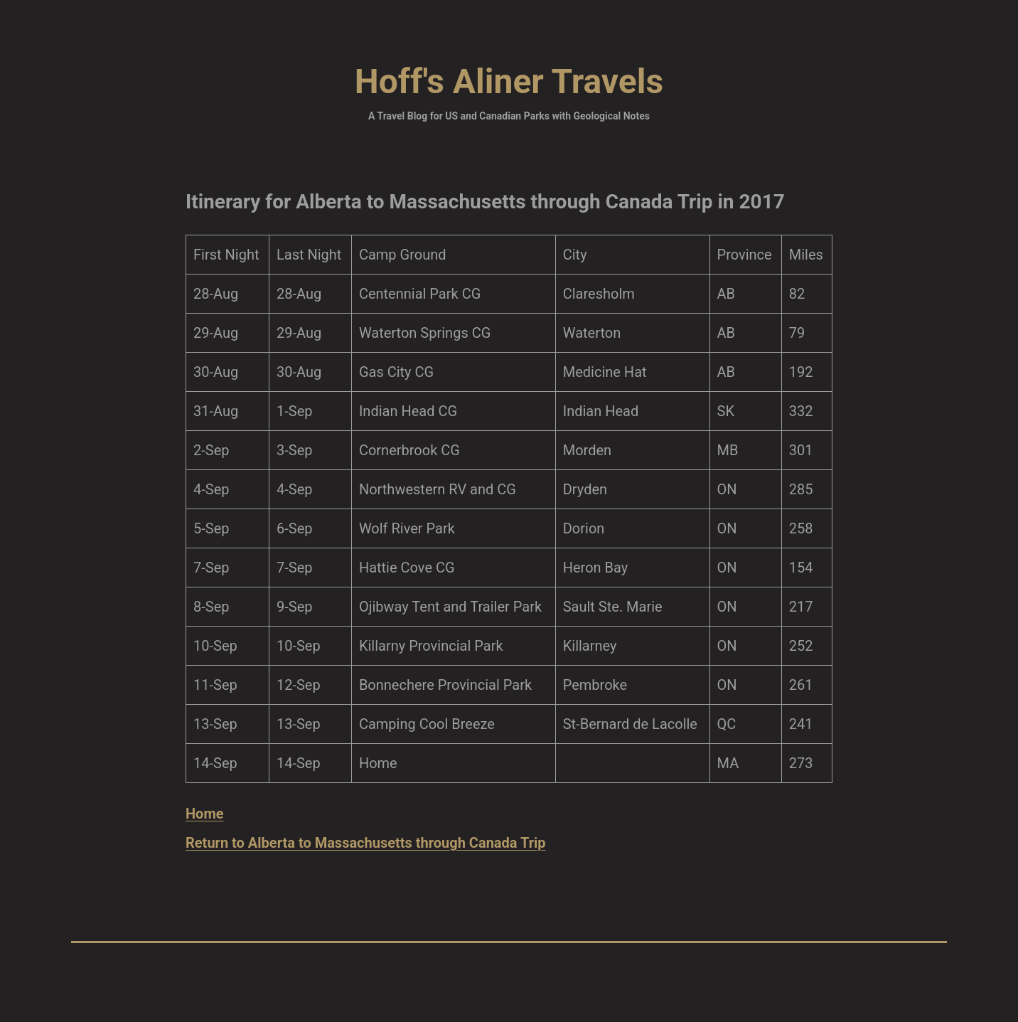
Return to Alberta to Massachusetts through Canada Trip (366, 842)
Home (205, 813)
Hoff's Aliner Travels (509, 81)
